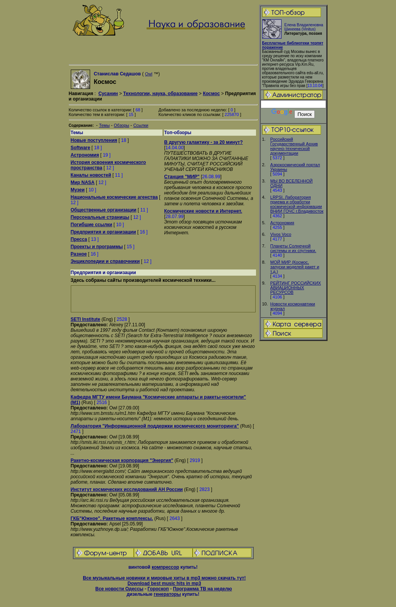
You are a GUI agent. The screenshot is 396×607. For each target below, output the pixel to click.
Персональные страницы (100, 217)
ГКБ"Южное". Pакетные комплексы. (112, 518)
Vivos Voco (280, 234)
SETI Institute (86, 319)
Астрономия (282, 222)
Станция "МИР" (182, 176)
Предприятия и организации (103, 232)
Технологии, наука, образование (160, 93)
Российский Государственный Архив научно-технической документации (294, 146)
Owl (148, 74)
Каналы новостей (91, 175)
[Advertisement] (293, 464)
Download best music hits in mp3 (164, 583)
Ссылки (140, 125)
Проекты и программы (97, 246)
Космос (211, 93)
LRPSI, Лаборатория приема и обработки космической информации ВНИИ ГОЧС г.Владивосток (296, 204)
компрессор (165, 567)
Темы (104, 125)
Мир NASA (83, 182)
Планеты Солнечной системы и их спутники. (293, 248)
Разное (79, 254)
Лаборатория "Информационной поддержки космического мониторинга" (155, 426)
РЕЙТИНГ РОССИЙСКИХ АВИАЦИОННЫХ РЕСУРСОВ (295, 288)
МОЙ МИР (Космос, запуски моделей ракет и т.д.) (294, 267)
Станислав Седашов (117, 74)
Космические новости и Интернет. (203, 211)
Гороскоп (158, 589)
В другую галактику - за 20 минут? (203, 142)
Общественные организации (104, 210)
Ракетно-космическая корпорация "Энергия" (122, 460)
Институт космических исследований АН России (127, 489)
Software (80, 147)
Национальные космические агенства (114, 197)
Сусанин (108, 93)
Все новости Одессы (119, 589)
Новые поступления (94, 140)
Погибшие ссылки (92, 224)
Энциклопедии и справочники (105, 261)
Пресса (79, 239)
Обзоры (121, 125)
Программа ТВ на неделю (202, 589)
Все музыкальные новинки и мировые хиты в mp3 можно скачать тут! (164, 578)
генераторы (167, 594)
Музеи (78, 190)
